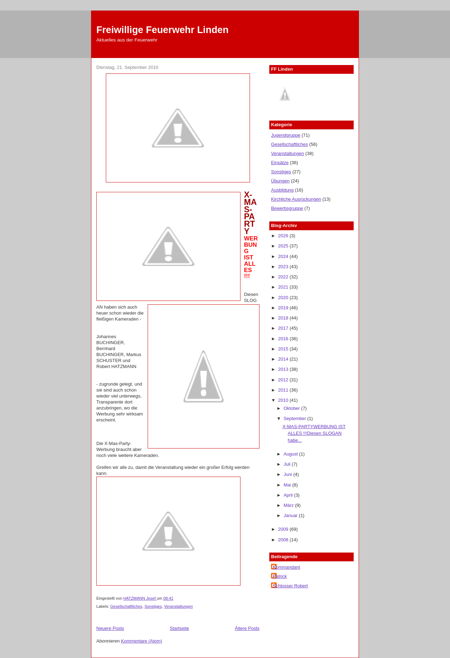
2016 (284, 338)
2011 (284, 390)
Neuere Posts (110, 628)
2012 (284, 379)
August (291, 454)
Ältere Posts (247, 628)
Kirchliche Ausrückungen (296, 199)
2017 (284, 328)
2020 (284, 297)
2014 (284, 359)
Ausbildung (282, 190)
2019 (284, 307)
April (289, 495)
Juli (288, 464)
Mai (288, 485)
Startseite (179, 628)
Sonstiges (153, 606)
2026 (284, 235)
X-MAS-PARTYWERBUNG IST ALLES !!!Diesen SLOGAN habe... (313, 433)
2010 (284, 400)
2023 (284, 266)
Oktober (292, 408)
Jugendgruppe (285, 135)
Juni (288, 474)
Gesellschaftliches (126, 606)
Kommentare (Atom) (141, 641)
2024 (284, 256)
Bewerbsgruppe (287, 208)
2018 (284, 318)
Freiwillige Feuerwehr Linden (162, 29)
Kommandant (286, 567)
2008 (284, 539)
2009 (284, 529)
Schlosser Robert (290, 585)
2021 (284, 287)
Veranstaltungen (178, 606)
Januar (291, 515)
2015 (284, 348)
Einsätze (280, 162)
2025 (284, 246)
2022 (284, 276)
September (295, 418)
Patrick (280, 576)
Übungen (280, 180)
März (289, 505)
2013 (284, 369)
